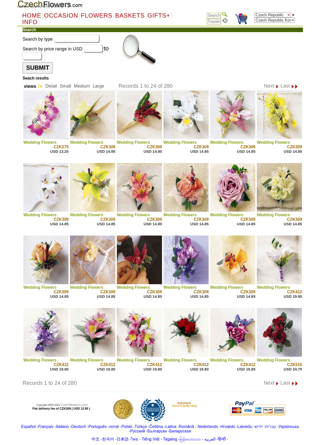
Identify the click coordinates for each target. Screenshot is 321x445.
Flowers (97, 15)
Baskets (130, 15)
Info (30, 22)
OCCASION (61, 15)
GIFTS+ (158, 15)
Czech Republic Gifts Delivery (40, 6)
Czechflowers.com (74, 405)
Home (31, 15)
